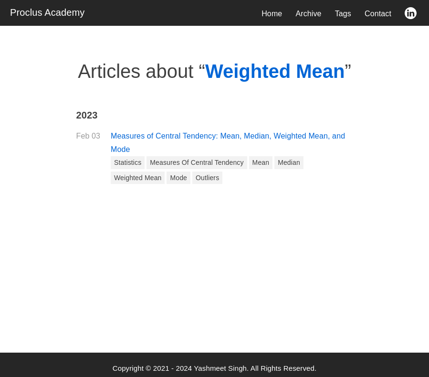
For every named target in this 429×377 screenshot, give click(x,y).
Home (272, 14)
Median (289, 162)
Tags (343, 14)
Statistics (127, 162)
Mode (178, 178)
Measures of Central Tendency (196, 162)
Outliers (207, 178)
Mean (261, 162)
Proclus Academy (47, 12)
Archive (308, 14)
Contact (378, 14)
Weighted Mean (137, 178)
